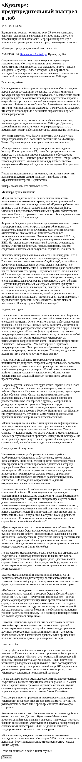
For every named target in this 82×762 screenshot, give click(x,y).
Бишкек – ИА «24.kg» (33, 54)
